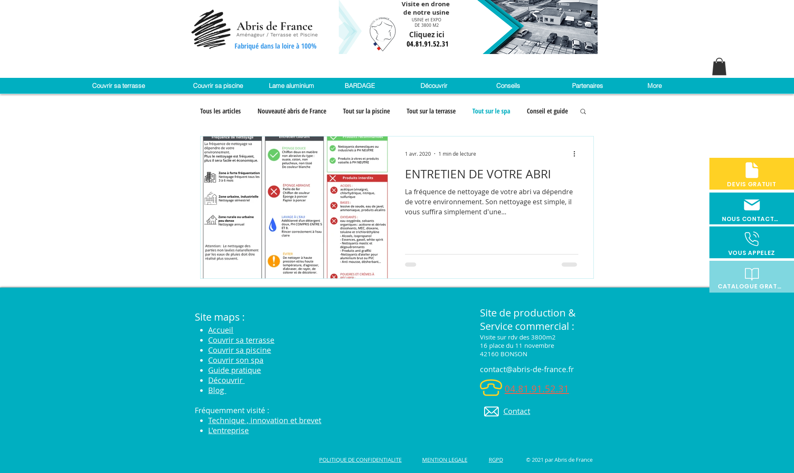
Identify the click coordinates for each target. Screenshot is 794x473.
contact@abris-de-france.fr (527, 369)
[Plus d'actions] (577, 154)
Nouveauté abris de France (292, 111)
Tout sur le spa (491, 111)
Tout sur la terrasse (431, 111)
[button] (719, 66)
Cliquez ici (427, 34)
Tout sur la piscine (366, 111)
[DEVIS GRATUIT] (751, 174)
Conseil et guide (547, 111)
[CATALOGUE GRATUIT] (751, 277)
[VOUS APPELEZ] (751, 242)
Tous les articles (220, 111)
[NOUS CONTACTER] (751, 208)
